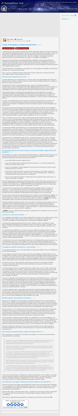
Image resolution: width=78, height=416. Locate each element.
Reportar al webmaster (22, 48)
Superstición (19, 39)
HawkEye (10, 39)
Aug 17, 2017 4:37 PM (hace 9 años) (16, 41)
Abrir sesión (64, 9)
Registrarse (73, 9)
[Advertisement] (30, 24)
